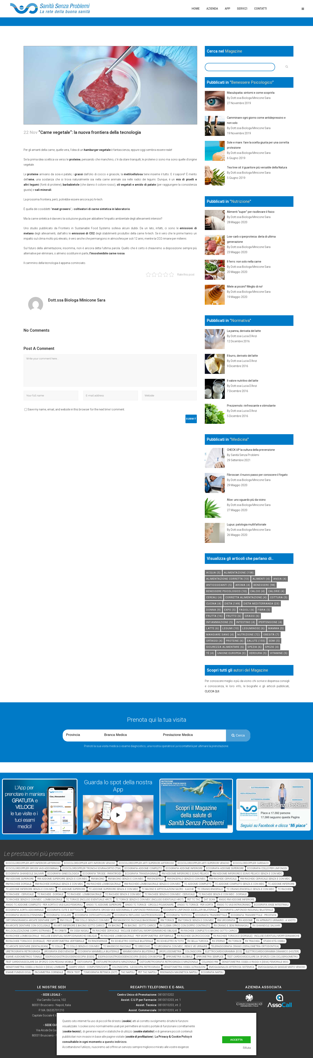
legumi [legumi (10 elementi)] (230, 628)
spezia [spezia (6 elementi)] (255, 646)
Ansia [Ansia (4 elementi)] (279, 578)
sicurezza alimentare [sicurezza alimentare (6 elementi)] (225, 646)
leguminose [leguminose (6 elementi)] (253, 628)
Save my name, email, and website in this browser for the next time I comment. (76, 409)
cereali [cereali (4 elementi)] (214, 597)
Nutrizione (240, 201)
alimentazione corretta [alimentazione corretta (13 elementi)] (227, 578)
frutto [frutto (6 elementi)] (233, 615)
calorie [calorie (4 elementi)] (276, 591)
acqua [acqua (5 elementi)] (213, 572)
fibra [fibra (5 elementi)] (264, 609)
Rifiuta (247, 1047)
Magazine (233, 51)
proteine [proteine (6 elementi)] (235, 640)
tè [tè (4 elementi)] (210, 653)
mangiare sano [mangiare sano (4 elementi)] (220, 634)
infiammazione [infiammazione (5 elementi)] (219, 622)
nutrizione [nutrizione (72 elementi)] (248, 634)
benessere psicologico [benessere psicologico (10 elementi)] (226, 591)
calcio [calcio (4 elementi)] (257, 591)
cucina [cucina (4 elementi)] (213, 603)
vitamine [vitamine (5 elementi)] (278, 653)
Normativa (240, 320)
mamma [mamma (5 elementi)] (276, 628)
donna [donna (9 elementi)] (213, 609)
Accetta (236, 1039)
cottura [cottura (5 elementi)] (278, 597)
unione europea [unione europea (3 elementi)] (231, 653)
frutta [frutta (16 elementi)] (214, 615)
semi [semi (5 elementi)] (274, 640)
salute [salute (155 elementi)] (256, 640)
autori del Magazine (250, 670)
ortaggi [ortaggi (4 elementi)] (214, 640)
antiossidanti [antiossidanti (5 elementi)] (219, 584)
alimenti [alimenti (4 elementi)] (261, 578)
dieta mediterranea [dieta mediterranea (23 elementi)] (261, 603)
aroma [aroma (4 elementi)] (242, 584)
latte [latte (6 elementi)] (212, 628)
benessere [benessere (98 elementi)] (264, 584)
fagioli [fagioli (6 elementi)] (246, 609)
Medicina (239, 439)
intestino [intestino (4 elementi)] (245, 622)
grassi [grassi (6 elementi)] (252, 615)
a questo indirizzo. (114, 1041)
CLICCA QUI (212, 691)
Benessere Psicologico (251, 82)
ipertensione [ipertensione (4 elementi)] (270, 622)
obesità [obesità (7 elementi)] (271, 634)
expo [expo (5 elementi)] (230, 609)
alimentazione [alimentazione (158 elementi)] (239, 572)
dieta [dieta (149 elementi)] (232, 603)
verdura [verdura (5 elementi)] (258, 653)
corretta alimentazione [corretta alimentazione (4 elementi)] (246, 597)
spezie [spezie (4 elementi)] (272, 646)
